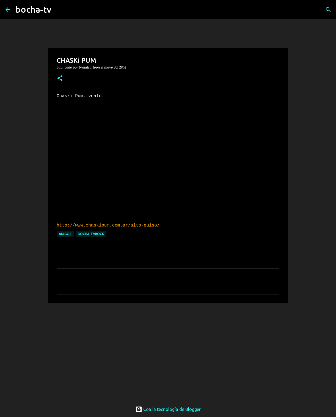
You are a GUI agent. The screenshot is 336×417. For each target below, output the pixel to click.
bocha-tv (33, 9)
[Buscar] (59, 9)
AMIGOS (65, 234)
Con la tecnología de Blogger (168, 409)
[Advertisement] (168, 350)
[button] (60, 78)
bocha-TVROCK (91, 234)
